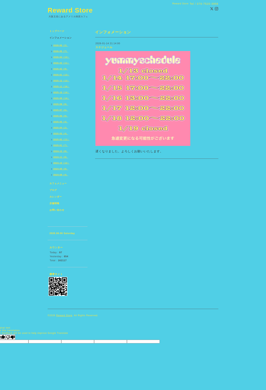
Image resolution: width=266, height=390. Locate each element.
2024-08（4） (60, 175)
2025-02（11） (61, 139)
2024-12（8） (60, 151)
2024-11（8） (60, 157)
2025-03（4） (60, 133)
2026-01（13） (61, 75)
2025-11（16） (61, 86)
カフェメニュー (58, 183)
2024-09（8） (60, 169)
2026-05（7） (60, 51)
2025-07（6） (60, 110)
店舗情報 (54, 203)
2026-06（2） (60, 45)
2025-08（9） (60, 104)
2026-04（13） (61, 57)
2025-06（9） (60, 116)
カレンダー (56, 196)
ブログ (53, 190)
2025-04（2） (60, 128)
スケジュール (104, 47)
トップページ (57, 31)
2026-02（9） (60, 69)
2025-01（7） (60, 145)
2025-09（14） (61, 98)
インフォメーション (61, 37)
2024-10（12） (61, 163)
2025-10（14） (61, 92)
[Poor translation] (10, 337)
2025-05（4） (60, 122)
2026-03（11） (61, 63)
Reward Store (70, 10)
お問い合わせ (57, 210)
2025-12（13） (61, 80)
